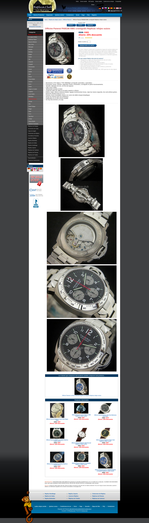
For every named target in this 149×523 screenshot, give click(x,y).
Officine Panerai (67, 19)
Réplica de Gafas (32, 143)
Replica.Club (72, 510)
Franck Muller (31, 79)
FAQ (88, 15)
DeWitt (30, 71)
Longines (30, 91)
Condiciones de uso (65, 506)
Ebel (29, 74)
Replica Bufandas (32, 140)
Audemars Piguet (32, 39)
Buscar (30, 19)
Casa (29, 15)
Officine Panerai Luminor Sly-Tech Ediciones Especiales (105, 415)
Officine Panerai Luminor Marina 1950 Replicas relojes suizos (81, 415)
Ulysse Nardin (31, 121)
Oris (29, 104)
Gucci (29, 84)
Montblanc (30, 96)
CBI (29, 59)
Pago (83, 15)
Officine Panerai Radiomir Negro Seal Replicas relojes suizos (105, 440)
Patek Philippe (31, 106)
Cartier (30, 56)
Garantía (87, 506)
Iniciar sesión (99, 1)
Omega (30, 101)
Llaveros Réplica (32, 138)
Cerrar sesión (84, 1)
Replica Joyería (32, 147)
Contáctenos (70, 15)
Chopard (30, 64)
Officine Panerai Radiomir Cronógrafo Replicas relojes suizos (81, 464)
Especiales (49, 15)
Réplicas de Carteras (33, 150)
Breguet (30, 49)
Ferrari (30, 76)
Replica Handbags (32, 145)
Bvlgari (30, 54)
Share (92, 4)
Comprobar (118, 1)
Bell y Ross (31, 44)
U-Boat (30, 118)
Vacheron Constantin (33, 123)
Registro (94, 15)
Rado (29, 111)
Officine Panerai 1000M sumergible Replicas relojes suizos (57, 440)
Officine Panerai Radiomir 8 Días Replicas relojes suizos (57, 464)
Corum (30, 69)
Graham (30, 81)
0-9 (90, 509)
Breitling (30, 51)
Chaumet (30, 61)
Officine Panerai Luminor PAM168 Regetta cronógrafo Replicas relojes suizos (81, 395)
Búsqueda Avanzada (35, 26)
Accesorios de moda (33, 128)
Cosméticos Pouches (33, 135)
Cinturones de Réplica (33, 133)
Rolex (29, 113)
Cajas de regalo (32, 131)
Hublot (30, 86)
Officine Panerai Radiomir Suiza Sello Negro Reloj (57, 420)
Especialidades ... (32, 158)
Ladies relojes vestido (40, 506)
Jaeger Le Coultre (32, 89)
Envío (77, 15)
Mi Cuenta (91, 1)
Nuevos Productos (39, 15)
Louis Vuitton (31, 94)
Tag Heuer (30, 116)
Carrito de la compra (109, 1)
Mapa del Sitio (96, 506)
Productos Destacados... (34, 160)
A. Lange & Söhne (32, 37)
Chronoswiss (31, 66)
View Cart (112, 10)
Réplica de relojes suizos (55, 19)
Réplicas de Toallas (33, 155)
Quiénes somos (59, 15)
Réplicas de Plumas (33, 152)
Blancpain (30, 46)
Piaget (30, 108)
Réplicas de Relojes (33, 126)
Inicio (77, 1)
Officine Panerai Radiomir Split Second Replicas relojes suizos (81, 443)
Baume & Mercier (32, 42)
